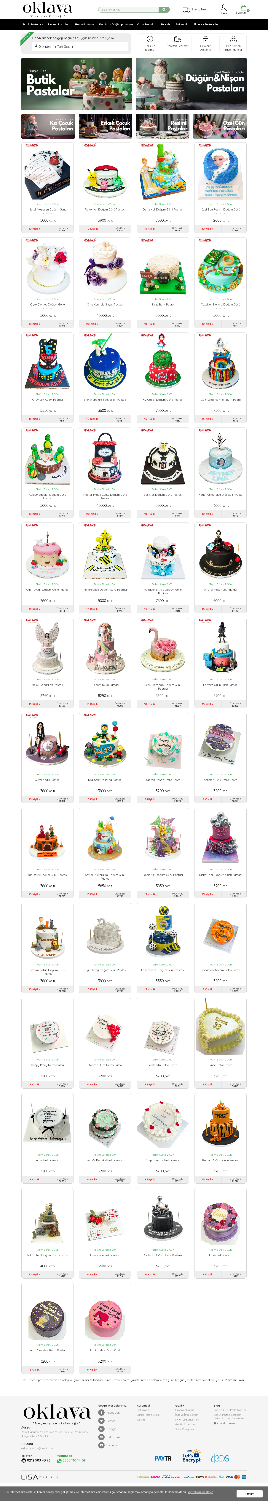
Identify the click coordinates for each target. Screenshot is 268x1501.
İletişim (141, 1436)
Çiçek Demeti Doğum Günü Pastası (47, 307)
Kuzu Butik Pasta (163, 305)
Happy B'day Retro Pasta (47, 1075)
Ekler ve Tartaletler (206, 24)
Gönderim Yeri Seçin (56, 46)
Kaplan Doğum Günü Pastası (220, 1171)
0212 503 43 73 (40, 1475)
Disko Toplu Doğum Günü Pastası (220, 883)
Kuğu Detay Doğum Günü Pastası (105, 979)
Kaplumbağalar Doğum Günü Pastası (47, 500)
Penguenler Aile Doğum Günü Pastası (163, 596)
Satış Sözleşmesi (184, 1447)
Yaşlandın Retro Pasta (163, 1075)
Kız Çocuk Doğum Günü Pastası (163, 402)
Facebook (109, 1427)
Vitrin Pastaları (146, 24)
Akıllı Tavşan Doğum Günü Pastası (47, 594)
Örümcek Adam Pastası (47, 402)
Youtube (107, 1460)
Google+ (108, 1443)
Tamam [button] (249, 1494)
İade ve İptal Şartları (186, 1430)
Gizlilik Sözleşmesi (185, 1441)
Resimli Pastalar (58, 24)
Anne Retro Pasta (47, 1171)
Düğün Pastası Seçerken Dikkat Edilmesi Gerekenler (229, 1433)
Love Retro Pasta (220, 1267)
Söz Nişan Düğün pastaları (115, 24)
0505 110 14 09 (72, 1475)
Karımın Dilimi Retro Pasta (105, 1075)
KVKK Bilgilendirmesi (187, 1436)
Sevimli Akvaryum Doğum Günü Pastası (105, 884)
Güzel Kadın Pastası (47, 786)
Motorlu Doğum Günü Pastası (163, 1267)
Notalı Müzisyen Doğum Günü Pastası (47, 211)
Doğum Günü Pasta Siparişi (230, 1425)
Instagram (109, 1452)
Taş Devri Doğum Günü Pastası (47, 883)
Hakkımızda (144, 1425)
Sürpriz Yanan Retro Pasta (163, 1171)
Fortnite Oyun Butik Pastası (220, 690)
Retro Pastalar (84, 24)
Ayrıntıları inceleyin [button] (200, 1494)
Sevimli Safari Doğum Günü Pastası (47, 980)
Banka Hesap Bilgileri (149, 1430)
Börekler (166, 24)
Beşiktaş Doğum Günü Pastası (163, 498)
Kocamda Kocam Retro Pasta (220, 979)
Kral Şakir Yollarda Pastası (105, 786)
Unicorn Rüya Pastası (105, 690)
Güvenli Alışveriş (184, 1425)
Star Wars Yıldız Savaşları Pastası (105, 402)
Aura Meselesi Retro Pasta (47, 1364)
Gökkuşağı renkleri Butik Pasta (221, 402)
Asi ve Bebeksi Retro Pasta (105, 1171)
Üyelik (223, 9)
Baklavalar (183, 24)
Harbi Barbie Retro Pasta (105, 1364)
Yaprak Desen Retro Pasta (163, 786)
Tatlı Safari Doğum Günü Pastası (47, 1267)
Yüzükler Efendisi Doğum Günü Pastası (220, 307)
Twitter (106, 1435)
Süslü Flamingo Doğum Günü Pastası (162, 692)
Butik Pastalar (32, 24)
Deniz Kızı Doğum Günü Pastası (163, 883)
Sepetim (241, 9)
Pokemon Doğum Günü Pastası (105, 209)
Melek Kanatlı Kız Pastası (47, 690)
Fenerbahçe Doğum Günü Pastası (105, 594)
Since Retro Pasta (220, 1075)
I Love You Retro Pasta (105, 1267)
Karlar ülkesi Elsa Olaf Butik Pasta (221, 498)
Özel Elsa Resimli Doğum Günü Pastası (220, 211)
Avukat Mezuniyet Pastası (220, 594)
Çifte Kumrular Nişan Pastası (105, 305)
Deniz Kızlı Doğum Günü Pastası (163, 209)
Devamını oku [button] (234, 1394)
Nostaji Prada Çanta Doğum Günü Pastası (105, 500)
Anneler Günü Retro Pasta (220, 786)
